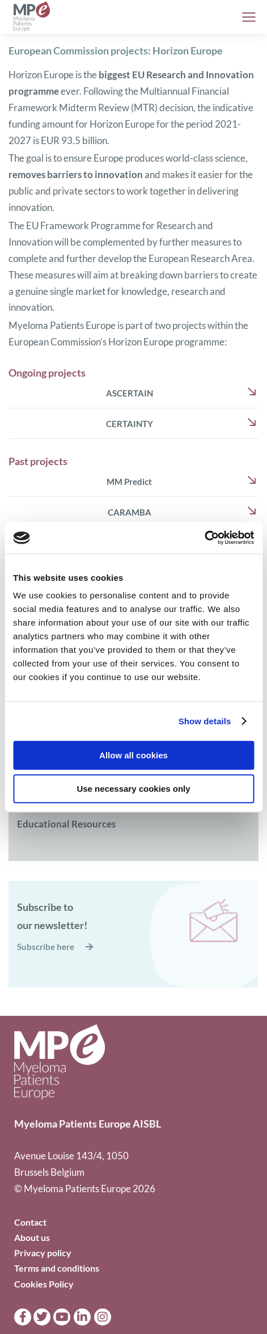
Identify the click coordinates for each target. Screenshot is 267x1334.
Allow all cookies (133, 755)
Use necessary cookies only (133, 788)
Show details (205, 721)
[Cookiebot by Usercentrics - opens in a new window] (204, 537)
